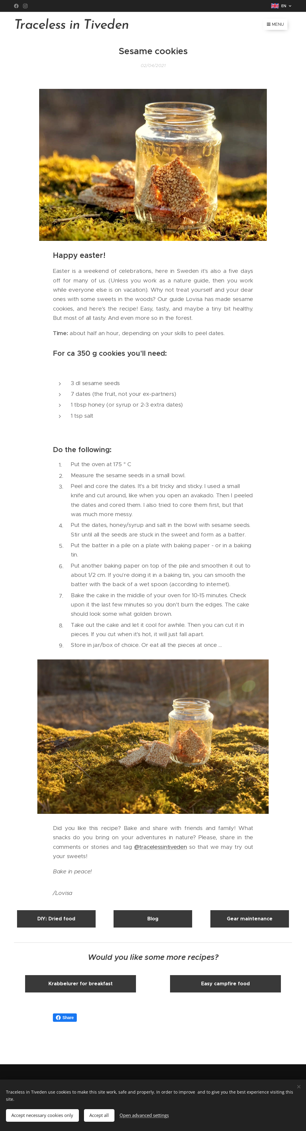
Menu (275, 24)
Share (65, 1017)
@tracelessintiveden (160, 846)
